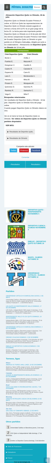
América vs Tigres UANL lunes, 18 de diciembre (24, 364)
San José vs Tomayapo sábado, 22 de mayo (22, 410)
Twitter (13, 150)
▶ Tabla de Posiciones (13, 446)
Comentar (25, 157)
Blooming (9, 397)
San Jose (9, 409)
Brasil (8, 385)
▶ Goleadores (11, 452)
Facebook (36, 150)
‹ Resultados (15, 164)
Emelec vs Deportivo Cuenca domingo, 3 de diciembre (27, 440)
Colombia (9, 373)
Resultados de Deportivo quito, (21, 132)
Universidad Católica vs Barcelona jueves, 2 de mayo (27, 427)
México (8, 363)
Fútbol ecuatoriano (26, 7)
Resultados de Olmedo (18, 138)
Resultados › (36, 164)
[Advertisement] (26, 188)
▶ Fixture (9, 458)
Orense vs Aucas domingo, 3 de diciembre (22, 337)
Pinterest (24, 150)
